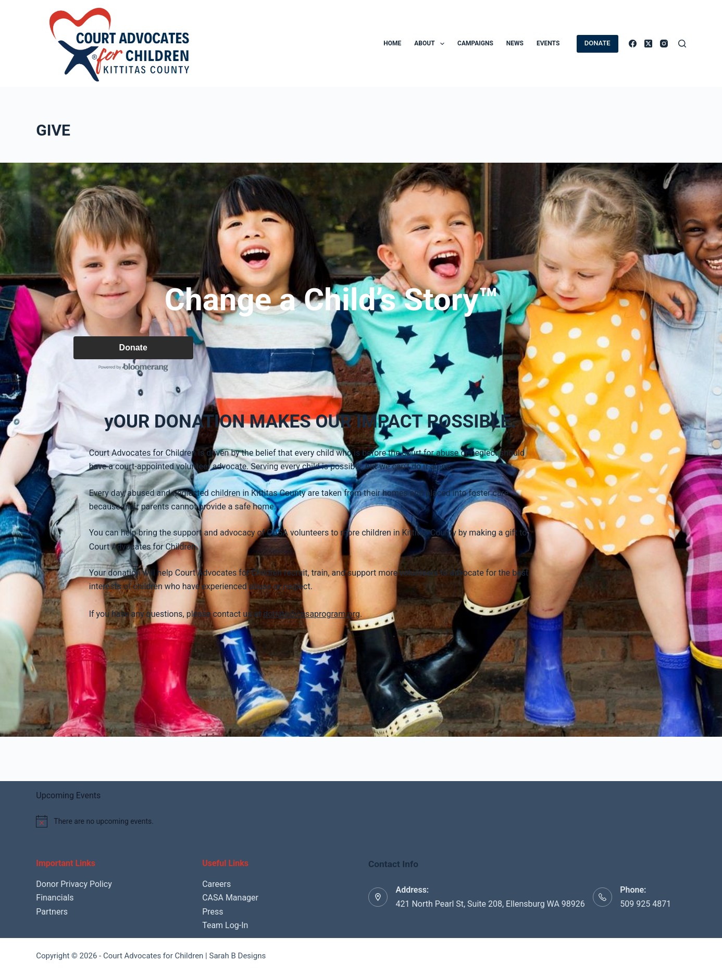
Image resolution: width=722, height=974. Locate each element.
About (431, 44)
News (515, 43)
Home (392, 43)
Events (548, 43)
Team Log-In (225, 925)
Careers (216, 884)
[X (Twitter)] (648, 43)
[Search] (682, 43)
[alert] (250, 821)
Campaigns (475, 43)
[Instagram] (664, 43)
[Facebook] (633, 43)
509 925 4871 (645, 904)
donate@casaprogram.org (313, 615)
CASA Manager (230, 898)
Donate (134, 348)
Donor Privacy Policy (73, 884)
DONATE (597, 43)
